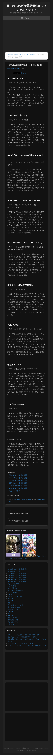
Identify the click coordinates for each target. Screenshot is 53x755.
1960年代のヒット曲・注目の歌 (17, 569)
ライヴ (10, 594)
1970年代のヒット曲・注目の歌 (17, 573)
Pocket (23, 73)
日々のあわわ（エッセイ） (16, 605)
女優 (9, 603)
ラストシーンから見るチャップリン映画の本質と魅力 (23, 635)
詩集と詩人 (11, 624)
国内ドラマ (11, 598)
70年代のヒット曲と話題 (18, 478)
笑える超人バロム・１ (14, 622)
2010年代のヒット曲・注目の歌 (17, 581)
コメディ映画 (12, 586)
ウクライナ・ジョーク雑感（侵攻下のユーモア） (22, 637)
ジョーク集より (12, 588)
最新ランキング (14, 491)
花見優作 (17, 68)
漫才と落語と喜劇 (13, 620)
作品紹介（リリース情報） (16, 596)
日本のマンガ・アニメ (14, 607)
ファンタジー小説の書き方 (16, 590)
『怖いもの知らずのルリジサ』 (18, 558)
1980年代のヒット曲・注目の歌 (17, 575)
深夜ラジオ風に (12, 617)
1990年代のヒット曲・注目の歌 (17, 577)
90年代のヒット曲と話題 (18, 483)
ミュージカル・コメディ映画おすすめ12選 (20, 643)
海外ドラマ (11, 615)
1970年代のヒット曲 (14, 571)
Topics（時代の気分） (14, 584)
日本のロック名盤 (13, 609)
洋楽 (9, 613)
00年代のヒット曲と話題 (18, 485)
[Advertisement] (26, 37)
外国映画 (10, 600)
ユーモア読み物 (12, 592)
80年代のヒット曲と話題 (18, 480)
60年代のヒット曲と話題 (18, 475)
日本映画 (10, 611)
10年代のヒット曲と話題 (18, 488)
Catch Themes (32, 750)
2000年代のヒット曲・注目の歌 (22, 499)
